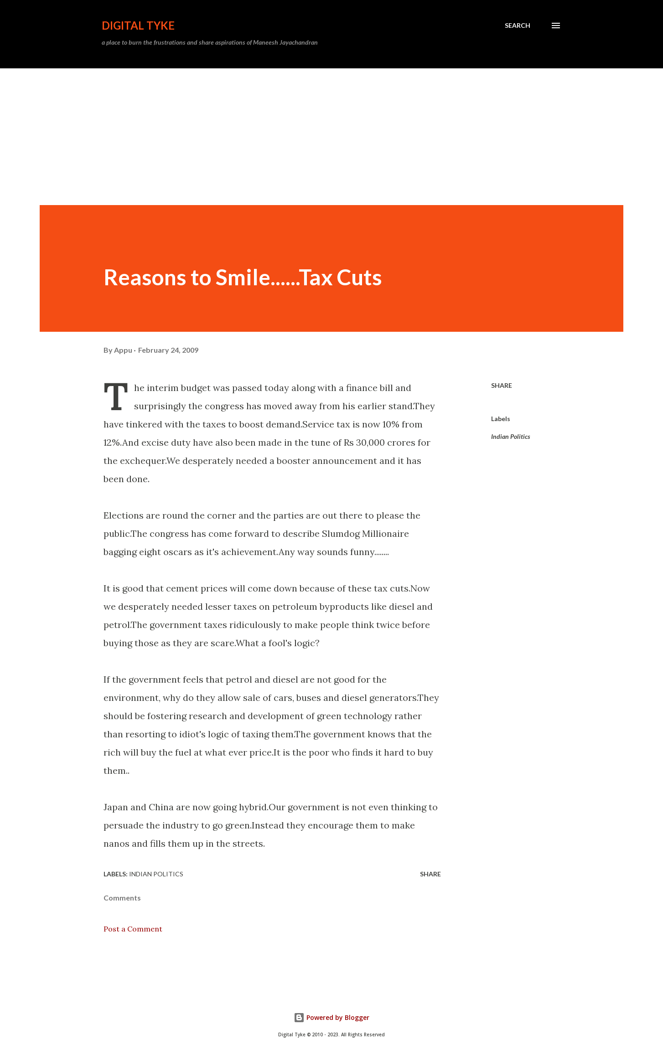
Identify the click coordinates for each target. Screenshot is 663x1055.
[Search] (517, 25)
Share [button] (501, 385)
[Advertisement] (331, 137)
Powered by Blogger (331, 1017)
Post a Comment (133, 928)
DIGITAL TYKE (138, 25)
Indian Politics (510, 436)
